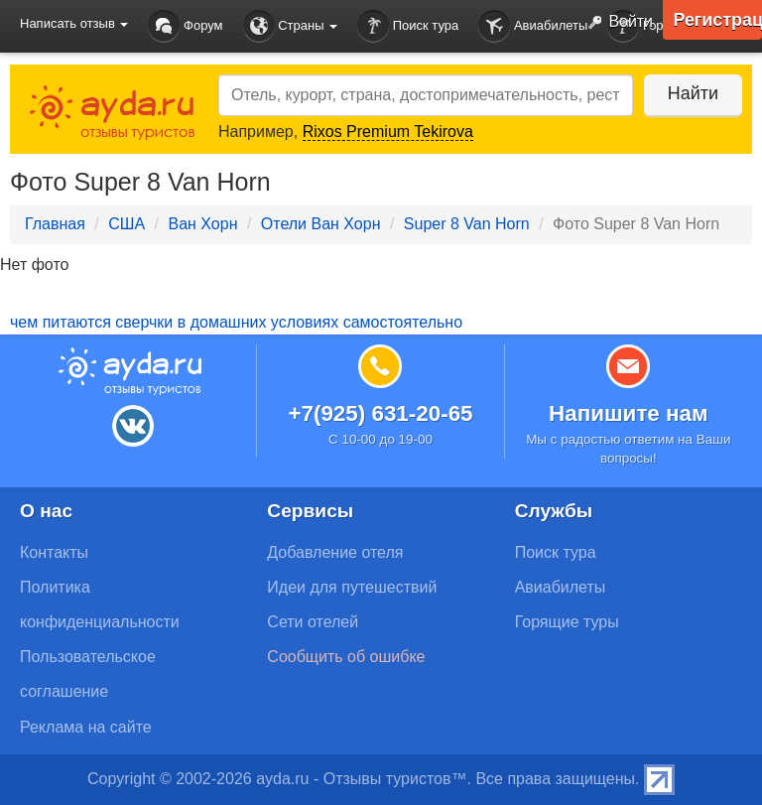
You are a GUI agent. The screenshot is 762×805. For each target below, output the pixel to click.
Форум (185, 26)
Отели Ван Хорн (321, 223)
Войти (616, 23)
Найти (692, 93)
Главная (55, 223)
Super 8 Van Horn (467, 223)
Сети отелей (312, 621)
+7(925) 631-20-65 (380, 413)
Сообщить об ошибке (346, 656)
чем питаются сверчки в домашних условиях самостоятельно (236, 322)
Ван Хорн (202, 223)
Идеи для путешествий (352, 587)
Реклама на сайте (86, 727)
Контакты (54, 552)
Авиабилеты (532, 26)
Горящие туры (567, 621)
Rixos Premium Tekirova (388, 131)
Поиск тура (407, 26)
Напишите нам (628, 413)
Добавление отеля (335, 552)
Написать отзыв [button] (74, 23)
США (126, 223)
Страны (290, 26)
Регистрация (717, 20)
